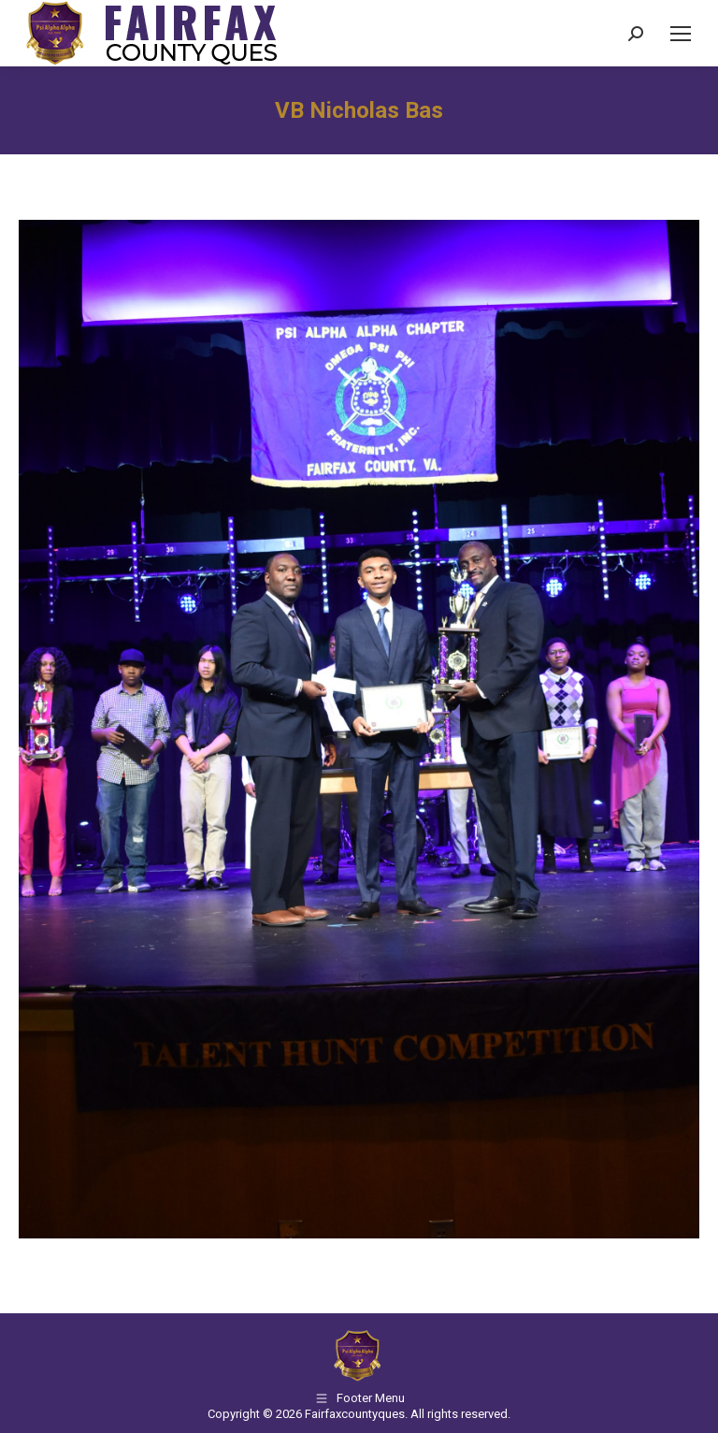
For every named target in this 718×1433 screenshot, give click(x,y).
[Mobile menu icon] (680, 33)
